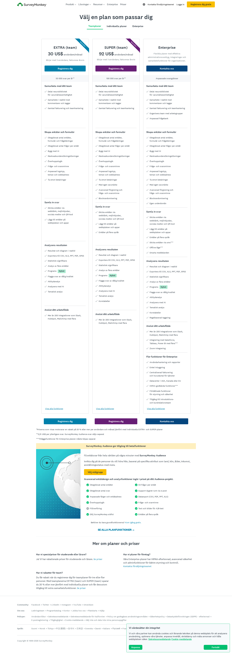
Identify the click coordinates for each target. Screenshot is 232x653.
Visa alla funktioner (54, 408)
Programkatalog (54, 610)
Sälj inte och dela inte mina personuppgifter (106, 620)
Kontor (66, 610)
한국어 (71, 628)
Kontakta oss (167, 68)
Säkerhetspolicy (157, 616)
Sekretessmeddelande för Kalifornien (88, 616)
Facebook (35, 604)
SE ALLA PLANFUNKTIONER (116, 530)
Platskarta (92, 610)
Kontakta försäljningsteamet (161, 4)
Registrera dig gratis (201, 4)
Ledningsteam (37, 610)
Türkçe (50, 628)
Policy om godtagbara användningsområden (127, 616)
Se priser (98, 559)
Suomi (34, 628)
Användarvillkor (38, 616)
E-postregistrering (39, 620)
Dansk (98, 628)
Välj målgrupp (95, 472)
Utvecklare (88, 604)
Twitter (46, 604)
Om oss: (21, 610)
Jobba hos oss (79, 610)
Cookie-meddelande (181, 639)
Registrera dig (65, 68)
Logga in (180, 4)
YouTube (77, 604)
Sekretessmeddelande (159, 639)
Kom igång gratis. (133, 522)
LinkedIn (55, 604)
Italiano (106, 628)
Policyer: (21, 616)
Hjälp (102, 610)
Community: (23, 604)
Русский (116, 628)
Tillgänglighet (56, 620)
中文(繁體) (61, 628)
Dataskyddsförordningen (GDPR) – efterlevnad (188, 616)
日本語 (80, 628)
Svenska (89, 628)
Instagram (66, 604)
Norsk (42, 628)
